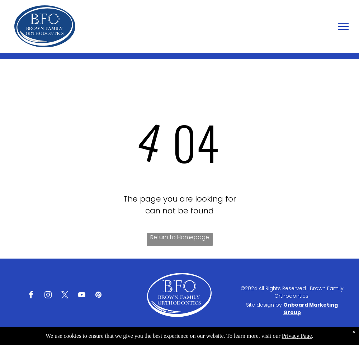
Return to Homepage (179, 237)
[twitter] (65, 295)
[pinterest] (98, 295)
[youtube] (81, 295)
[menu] (343, 26)
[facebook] (31, 295)
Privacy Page (297, 336)
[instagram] (48, 295)
